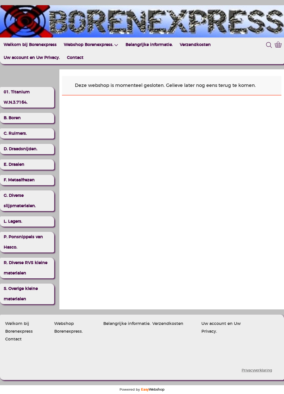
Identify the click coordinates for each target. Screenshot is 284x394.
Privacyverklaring (257, 370)
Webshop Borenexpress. (91, 45)
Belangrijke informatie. (148, 45)
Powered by (142, 389)
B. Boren (12, 118)
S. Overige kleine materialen (21, 294)
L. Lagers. (13, 221)
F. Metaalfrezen (19, 180)
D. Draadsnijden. (20, 149)
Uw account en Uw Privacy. (32, 58)
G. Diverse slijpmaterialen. (20, 201)
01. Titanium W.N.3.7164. (17, 97)
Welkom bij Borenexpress (30, 45)
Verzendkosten (195, 45)
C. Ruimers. (15, 133)
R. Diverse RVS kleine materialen (25, 268)
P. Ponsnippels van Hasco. (23, 242)
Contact (75, 58)
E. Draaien (14, 164)
